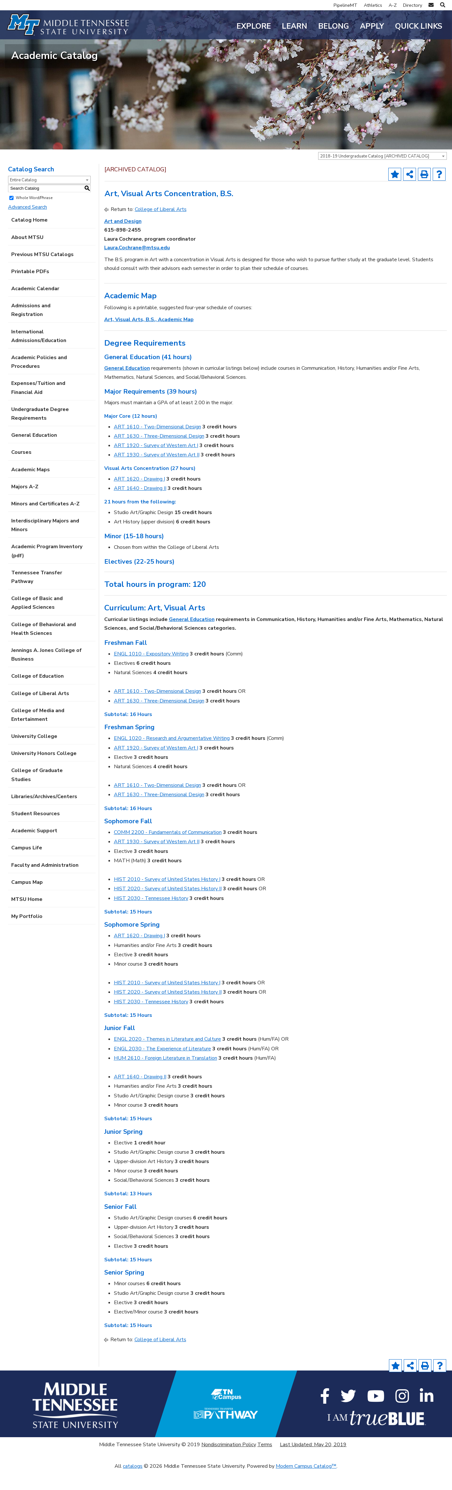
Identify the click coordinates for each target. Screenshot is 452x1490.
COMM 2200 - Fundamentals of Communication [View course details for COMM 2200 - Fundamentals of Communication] (168, 851)
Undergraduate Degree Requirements (40, 433)
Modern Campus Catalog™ (306, 1485)
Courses (21, 471)
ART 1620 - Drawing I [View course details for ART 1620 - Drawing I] (139, 498)
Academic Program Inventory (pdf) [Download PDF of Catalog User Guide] (46, 570)
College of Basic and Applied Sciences (37, 622)
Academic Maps (30, 488)
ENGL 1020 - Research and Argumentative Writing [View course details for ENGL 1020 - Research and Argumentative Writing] (172, 757)
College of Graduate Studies (37, 794)
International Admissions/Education (38, 355)
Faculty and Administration (44, 884)
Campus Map (27, 901)
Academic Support (34, 850)
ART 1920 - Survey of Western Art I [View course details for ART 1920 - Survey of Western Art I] (156, 464)
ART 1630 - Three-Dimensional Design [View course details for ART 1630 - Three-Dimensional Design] (159, 455)
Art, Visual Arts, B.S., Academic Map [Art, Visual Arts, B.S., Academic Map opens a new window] (149, 338)
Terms (264, 1463)
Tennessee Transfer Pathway (36, 596)
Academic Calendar (35, 307)
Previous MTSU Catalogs (42, 273)
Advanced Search (27, 226)
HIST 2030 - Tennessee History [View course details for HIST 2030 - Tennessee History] (151, 917)
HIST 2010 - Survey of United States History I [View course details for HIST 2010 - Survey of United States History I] (167, 898)
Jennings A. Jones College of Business (46, 674)
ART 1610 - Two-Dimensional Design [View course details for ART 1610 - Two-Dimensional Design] (157, 446)
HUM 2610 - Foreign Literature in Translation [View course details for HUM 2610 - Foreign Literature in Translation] (165, 1077)
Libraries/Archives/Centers (44, 815)
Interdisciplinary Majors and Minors (45, 544)
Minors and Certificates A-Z (45, 523)
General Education (34, 454)
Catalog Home (29, 239)
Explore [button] (253, 26)
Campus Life (26, 867)
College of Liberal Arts (40, 712)
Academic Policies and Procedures (39, 381)
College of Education (37, 695)
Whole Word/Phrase (34, 217)
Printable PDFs (30, 290)
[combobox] (382, 175)
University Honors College (44, 772)
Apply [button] (372, 26)
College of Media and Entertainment (37, 734)
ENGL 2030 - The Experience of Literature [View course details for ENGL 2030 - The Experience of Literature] (162, 1068)
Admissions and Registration (31, 329)
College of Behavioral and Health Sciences (43, 648)
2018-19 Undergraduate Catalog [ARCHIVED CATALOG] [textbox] (374, 175)
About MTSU (27, 256)
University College (34, 755)
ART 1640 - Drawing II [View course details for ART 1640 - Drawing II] (140, 507)
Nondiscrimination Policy (228, 1463)
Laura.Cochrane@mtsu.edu (137, 267)
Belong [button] (333, 26)
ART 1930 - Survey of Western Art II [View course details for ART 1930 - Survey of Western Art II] (156, 474)
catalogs (133, 1485)
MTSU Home (26, 918)
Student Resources (35, 832)
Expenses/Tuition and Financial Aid (38, 407)
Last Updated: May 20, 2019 (313, 1463)
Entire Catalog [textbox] (23, 199)
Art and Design (123, 240)
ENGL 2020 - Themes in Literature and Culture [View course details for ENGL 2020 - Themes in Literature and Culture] (167, 1058)
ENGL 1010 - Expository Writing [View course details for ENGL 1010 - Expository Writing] (151, 673)
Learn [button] (294, 26)
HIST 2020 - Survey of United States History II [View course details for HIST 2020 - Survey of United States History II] (168, 908)
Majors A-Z (24, 506)
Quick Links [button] (418, 26)
